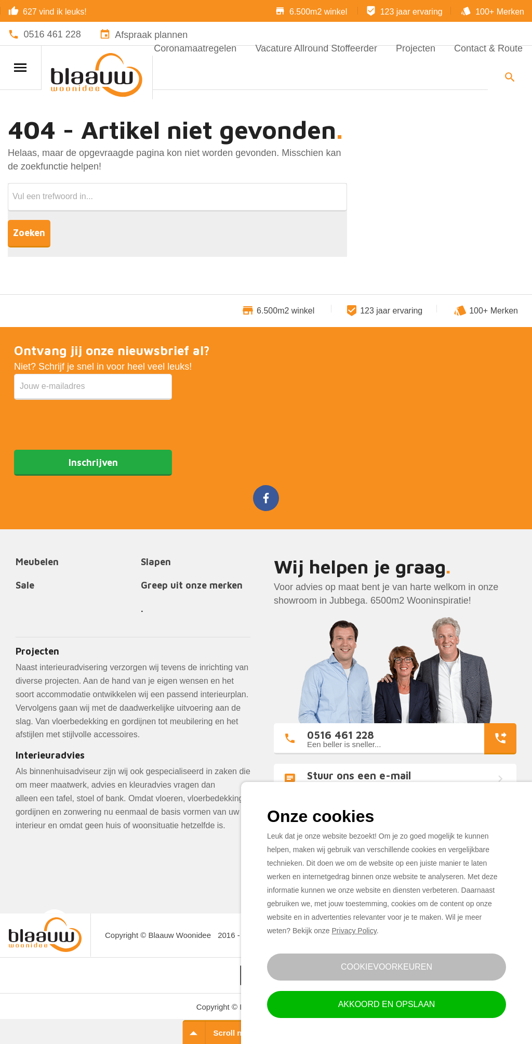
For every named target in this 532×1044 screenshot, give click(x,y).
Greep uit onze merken (192, 586)
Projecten (415, 48)
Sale (25, 586)
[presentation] (93, 420)
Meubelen (37, 562)
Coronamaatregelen (195, 48)
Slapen (156, 562)
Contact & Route (488, 48)
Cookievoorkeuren (386, 966)
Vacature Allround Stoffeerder (316, 48)
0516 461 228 (52, 34)
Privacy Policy (354, 930)
